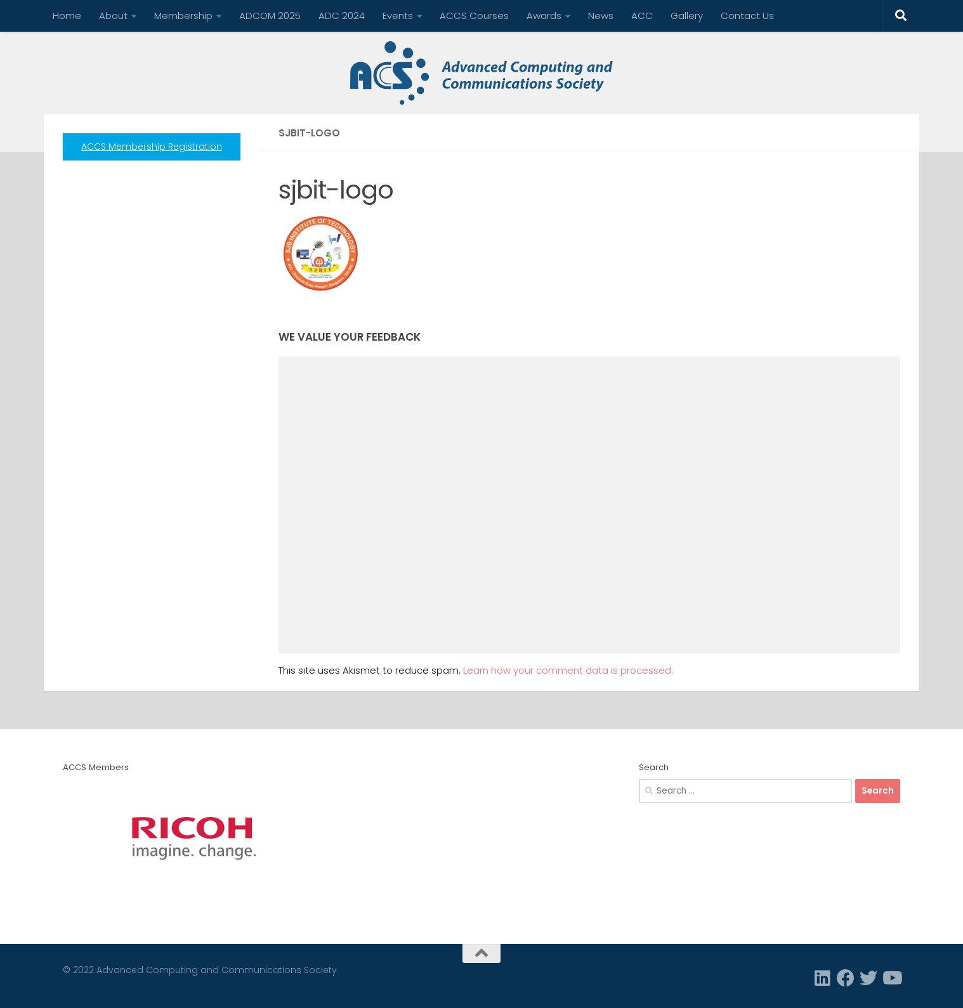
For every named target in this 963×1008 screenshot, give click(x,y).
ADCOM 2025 (270, 15)
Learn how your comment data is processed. (568, 670)
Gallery (687, 15)
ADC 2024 (341, 15)
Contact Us (747, 15)
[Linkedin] (823, 978)
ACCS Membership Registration (151, 146)
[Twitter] (868, 978)
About (113, 15)
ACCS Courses (474, 15)
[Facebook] (846, 978)
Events (398, 15)
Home (67, 15)
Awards (544, 15)
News (600, 15)
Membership (183, 15)
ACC (642, 15)
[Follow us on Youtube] (891, 978)
